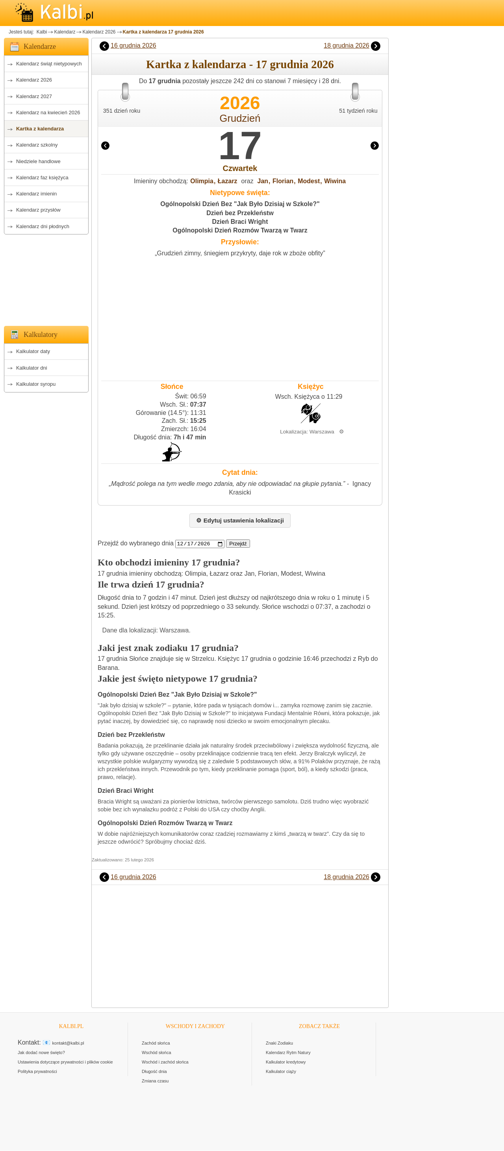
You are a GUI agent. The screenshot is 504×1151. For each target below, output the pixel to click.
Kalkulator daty (33, 351)
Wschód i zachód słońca (165, 1062)
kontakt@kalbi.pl (68, 1043)
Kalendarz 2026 (98, 32)
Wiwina (335, 181)
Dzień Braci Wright (240, 221)
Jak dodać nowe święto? (41, 1053)
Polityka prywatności (37, 1071)
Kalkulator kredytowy (286, 1062)
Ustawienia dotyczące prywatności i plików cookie (65, 1062)
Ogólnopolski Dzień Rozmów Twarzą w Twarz (240, 230)
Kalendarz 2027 (34, 96)
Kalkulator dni (31, 368)
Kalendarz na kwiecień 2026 (48, 112)
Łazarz (227, 181)
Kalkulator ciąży (281, 1071)
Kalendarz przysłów (38, 210)
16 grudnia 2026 (133, 45)
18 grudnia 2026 (346, 45)
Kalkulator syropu (36, 384)
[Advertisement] (46, 277)
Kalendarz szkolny (37, 145)
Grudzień (240, 118)
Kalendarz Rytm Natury (288, 1053)
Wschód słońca (156, 1053)
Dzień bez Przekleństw (240, 213)
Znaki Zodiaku (279, 1043)
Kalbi (41, 32)
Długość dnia (154, 1071)
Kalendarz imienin (36, 194)
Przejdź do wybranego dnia (136, 543)
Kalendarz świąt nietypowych (49, 64)
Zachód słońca (156, 1043)
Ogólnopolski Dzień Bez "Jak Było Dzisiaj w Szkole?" (240, 204)
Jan (263, 181)
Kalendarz (64, 32)
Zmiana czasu (155, 1081)
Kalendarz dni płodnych (42, 226)
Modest (309, 181)
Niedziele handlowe (38, 161)
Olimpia (201, 181)
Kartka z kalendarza (40, 129)
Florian (282, 181)
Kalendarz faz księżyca (42, 177)
